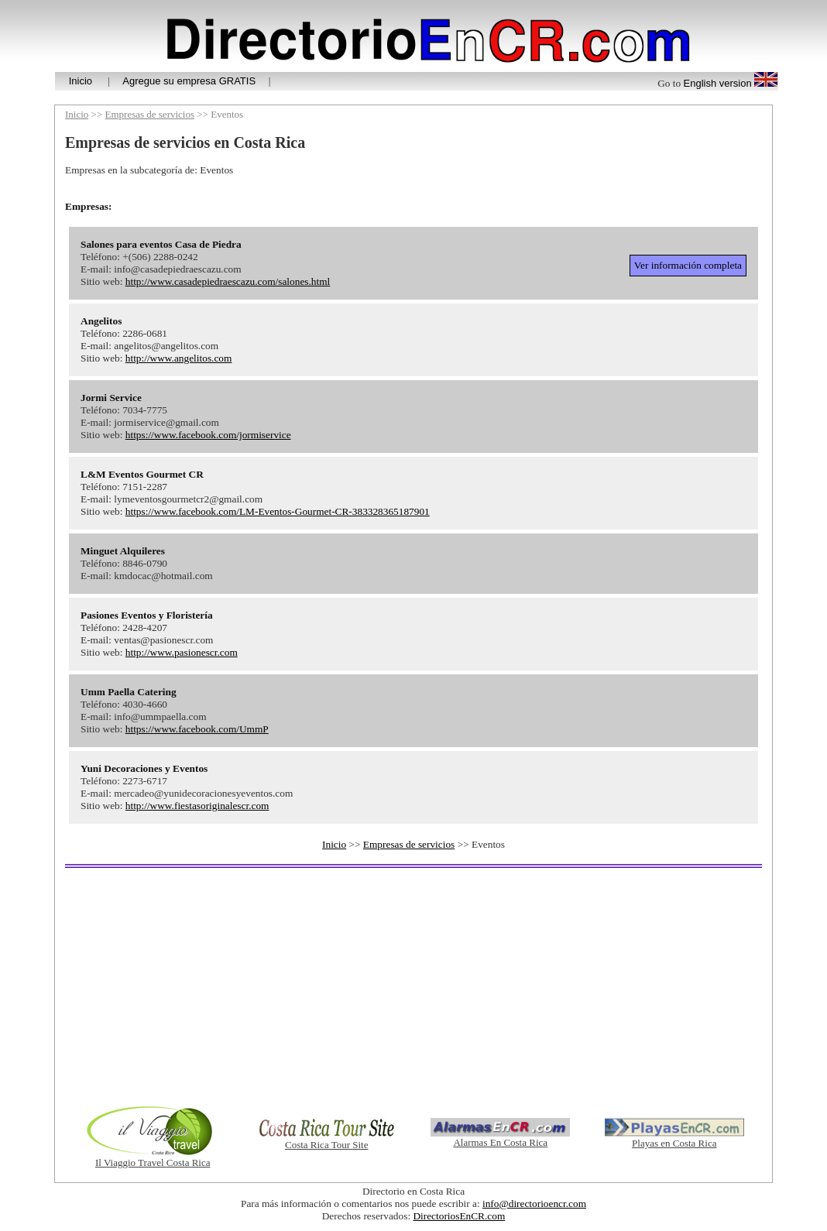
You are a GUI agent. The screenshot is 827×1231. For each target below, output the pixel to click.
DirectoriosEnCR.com (459, 1216)
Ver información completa (688, 265)
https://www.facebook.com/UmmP (197, 729)
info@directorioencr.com (534, 1203)
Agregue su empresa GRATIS (189, 81)
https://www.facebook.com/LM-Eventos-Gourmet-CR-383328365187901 (277, 511)
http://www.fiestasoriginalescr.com (197, 805)
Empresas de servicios (150, 114)
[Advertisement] (413, 986)
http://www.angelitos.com (178, 358)
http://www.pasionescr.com (181, 652)
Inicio (80, 81)
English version (718, 83)
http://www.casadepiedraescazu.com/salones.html (228, 281)
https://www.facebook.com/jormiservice (208, 435)
